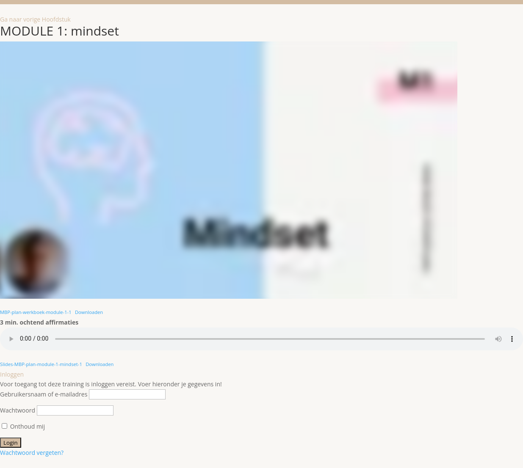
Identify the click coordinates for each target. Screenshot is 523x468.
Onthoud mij (23, 426)
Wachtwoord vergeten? (32, 453)
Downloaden (89, 312)
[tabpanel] (261, 205)
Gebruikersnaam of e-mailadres (43, 394)
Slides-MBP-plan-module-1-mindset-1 (41, 364)
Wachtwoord (17, 410)
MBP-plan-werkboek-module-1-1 (36, 312)
